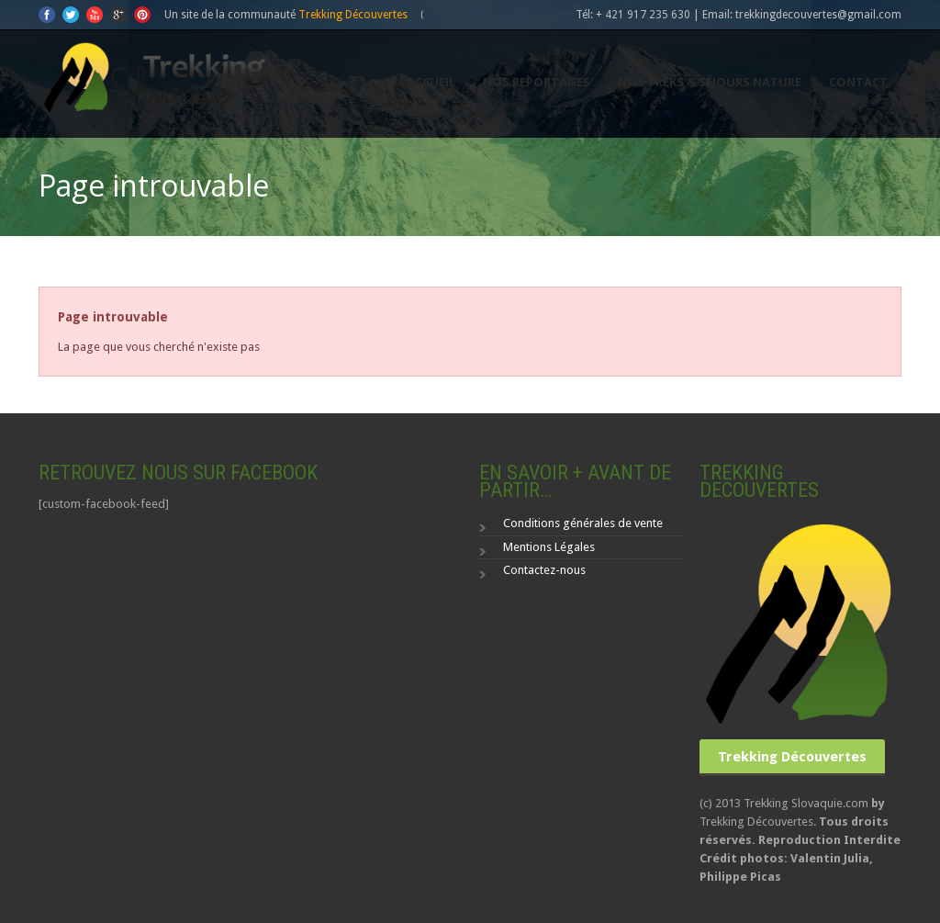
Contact (858, 81)
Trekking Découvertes (353, 14)
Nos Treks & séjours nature (709, 81)
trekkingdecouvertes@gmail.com (818, 14)
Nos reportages (536, 81)
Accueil (431, 81)
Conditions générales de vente (583, 523)
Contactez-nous (544, 570)
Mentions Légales (549, 547)
